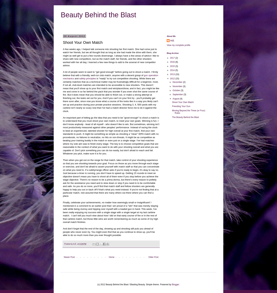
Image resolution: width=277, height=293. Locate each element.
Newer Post (69, 257)
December (178, 82)
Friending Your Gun (181, 106)
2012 (172, 78)
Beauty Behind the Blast (98, 15)
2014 (172, 70)
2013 (172, 74)
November (178, 86)
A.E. (75, 244)
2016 (172, 62)
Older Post (153, 257)
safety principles (87, 78)
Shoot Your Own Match (183, 102)
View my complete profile (178, 45)
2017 (172, 58)
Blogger (175, 284)
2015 (172, 66)
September (178, 94)
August (176, 98)
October (177, 90)
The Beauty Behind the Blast (185, 117)
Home (111, 257)
